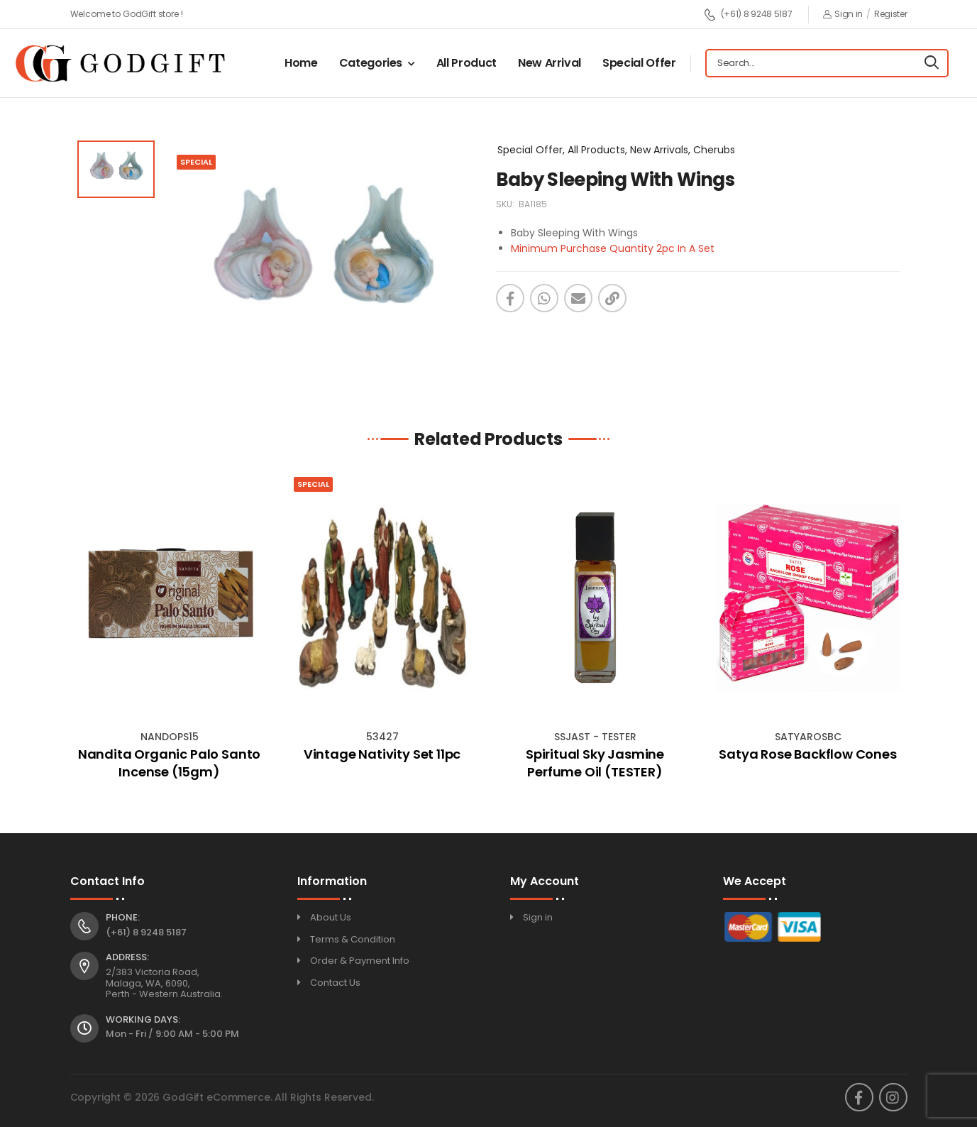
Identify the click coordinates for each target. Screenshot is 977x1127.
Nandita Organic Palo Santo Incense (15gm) (169, 763)
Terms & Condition (352, 939)
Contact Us (335, 982)
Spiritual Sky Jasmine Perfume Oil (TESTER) (595, 763)
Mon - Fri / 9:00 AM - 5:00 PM (172, 1033)
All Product (466, 63)
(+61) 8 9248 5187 (748, 15)
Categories (371, 63)
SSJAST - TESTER (595, 737)
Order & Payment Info (359, 960)
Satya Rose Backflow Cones (808, 754)
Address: (127, 957)
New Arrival (549, 63)
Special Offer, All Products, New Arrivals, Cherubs (616, 150)
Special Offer (638, 63)
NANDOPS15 (169, 737)
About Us (330, 917)
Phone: (123, 917)
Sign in (843, 14)
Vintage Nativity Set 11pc (382, 754)
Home (301, 63)
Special (313, 484)
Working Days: (143, 1020)
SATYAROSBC (808, 737)
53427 (382, 737)
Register (890, 14)
